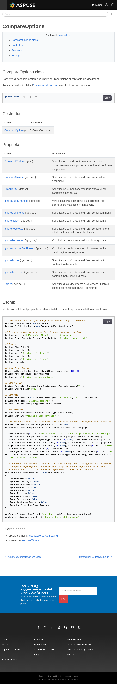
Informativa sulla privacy (47, 679)
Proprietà (17, 50)
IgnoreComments (14, 212)
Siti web (71, 654)
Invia (63, 598)
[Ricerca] (55, 14)
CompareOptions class (25, 40)
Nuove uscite (74, 639)
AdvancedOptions (14, 161)
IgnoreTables (11, 260)
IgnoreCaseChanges (16, 200)
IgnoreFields (11, 220)
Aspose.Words (30, 540)
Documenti (40, 644)
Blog (36, 654)
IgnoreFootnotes (13, 228)
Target (8, 284)
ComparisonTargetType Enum (95, 557)
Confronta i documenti (45, 85)
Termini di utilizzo (65, 679)
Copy (107, 98)
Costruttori (18, 45)
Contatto (75, 679)
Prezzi (5, 644)
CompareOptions (14, 130)
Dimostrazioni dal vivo (79, 644)
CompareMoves (13, 177)
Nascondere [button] (64, 35)
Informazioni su (10, 659)
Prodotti (38, 639)
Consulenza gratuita (44, 649)
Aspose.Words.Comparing (43, 535)
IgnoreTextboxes (13, 272)
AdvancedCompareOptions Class (23, 557)
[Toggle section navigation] (111, 14)
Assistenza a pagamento (80, 649)
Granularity (10, 189)
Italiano (97, 4)
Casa (4, 639)
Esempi (16, 55)
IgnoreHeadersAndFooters (19, 248)
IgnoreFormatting (14, 240)
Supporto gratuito (11, 649)
